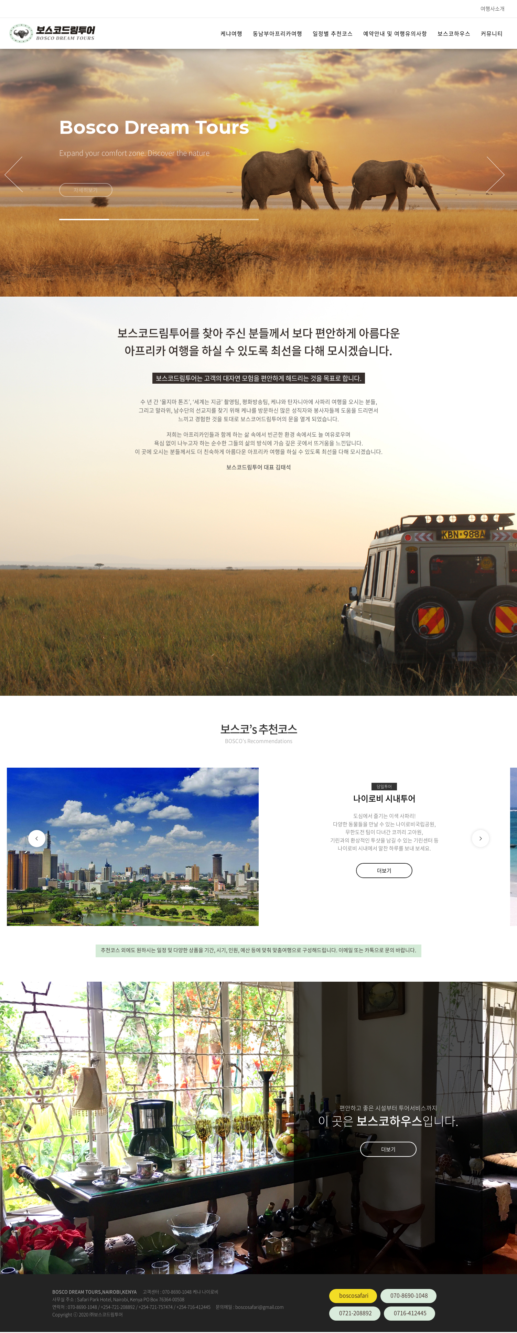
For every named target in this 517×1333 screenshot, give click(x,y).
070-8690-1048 (409, 1295)
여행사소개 (493, 8)
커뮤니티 (492, 33)
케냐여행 (231, 33)
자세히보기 (86, 193)
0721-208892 (355, 1313)
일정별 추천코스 (333, 33)
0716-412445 (410, 1313)
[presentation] (13, 174)
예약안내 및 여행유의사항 (395, 33)
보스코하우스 (454, 33)
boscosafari (353, 1295)
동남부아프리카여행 (277, 33)
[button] (84, 219)
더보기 (384, 870)
